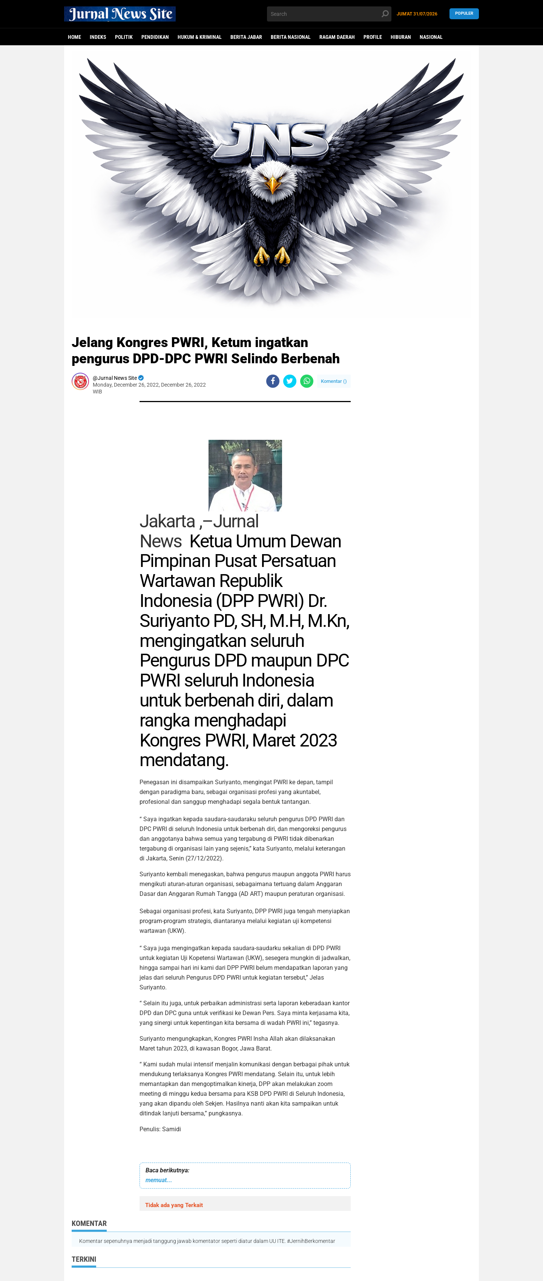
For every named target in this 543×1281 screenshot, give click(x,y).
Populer (464, 13)
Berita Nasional (291, 37)
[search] (329, 14)
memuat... (159, 1180)
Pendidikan (155, 37)
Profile (373, 37)
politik (124, 37)
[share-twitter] (289, 381)
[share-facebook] (272, 381)
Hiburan (401, 37)
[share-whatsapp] (306, 381)
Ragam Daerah (337, 37)
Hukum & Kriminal (200, 37)
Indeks (98, 37)
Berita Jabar (246, 37)
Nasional (431, 37)
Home (74, 37)
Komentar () (334, 381)
